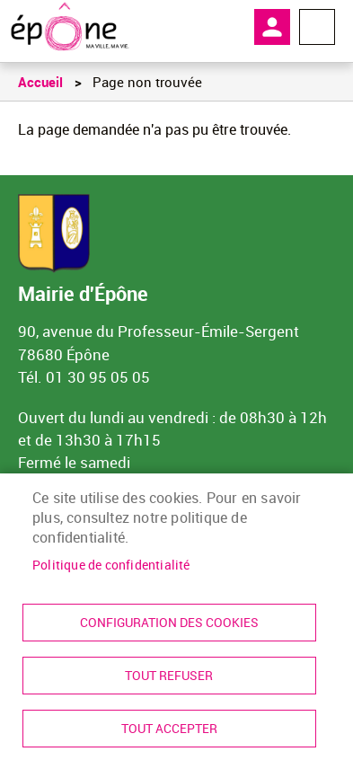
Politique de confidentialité (111, 565)
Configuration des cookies (169, 622)
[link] (69, 27)
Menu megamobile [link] (317, 27)
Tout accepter (169, 728)
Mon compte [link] (272, 27)
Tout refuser (169, 675)
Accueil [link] (40, 82)
